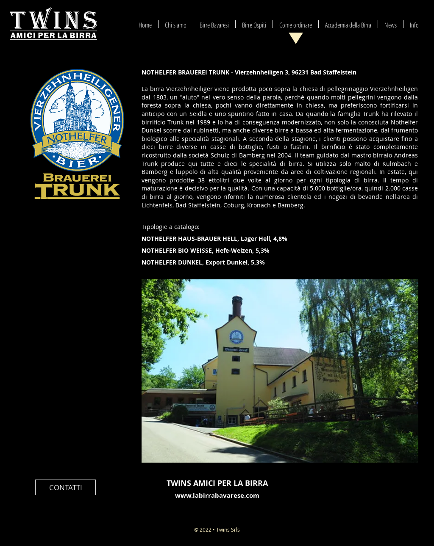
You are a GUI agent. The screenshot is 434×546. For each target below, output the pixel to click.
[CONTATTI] (65, 487)
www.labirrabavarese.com (217, 495)
